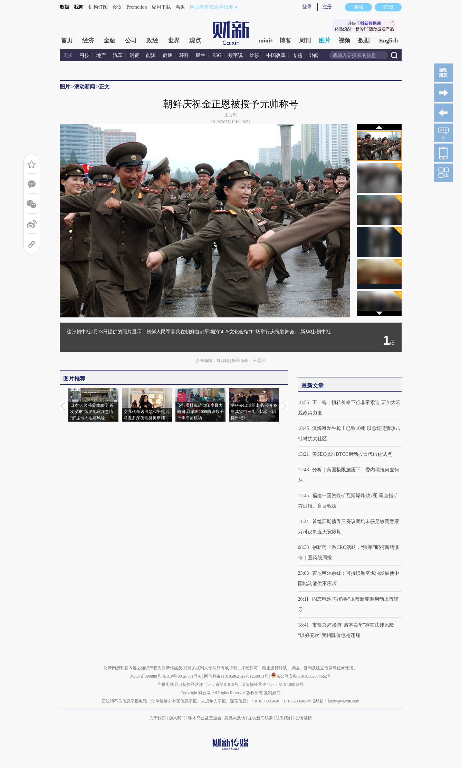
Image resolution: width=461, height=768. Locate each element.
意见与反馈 (234, 718)
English (388, 40)
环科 (184, 55)
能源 (151, 55)
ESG (216, 55)
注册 (327, 6)
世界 (174, 40)
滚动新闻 (84, 86)
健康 (167, 55)
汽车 (118, 55)
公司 (131, 40)
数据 (64, 7)
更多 (68, 55)
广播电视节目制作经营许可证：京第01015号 (197, 684)
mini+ (266, 40)
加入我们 (177, 718)
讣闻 (314, 55)
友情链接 (303, 718)
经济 (88, 40)
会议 (117, 7)
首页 (67, 40)
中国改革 (276, 55)
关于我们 (157, 718)
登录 (307, 6)
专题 (297, 55)
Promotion (137, 7)
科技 (84, 55)
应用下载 (161, 7)
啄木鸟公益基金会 (205, 718)
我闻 (79, 7)
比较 (254, 55)
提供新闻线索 (260, 718)
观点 (195, 40)
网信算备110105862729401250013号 (236, 676)
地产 (101, 55)
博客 (285, 40)
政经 (152, 40)
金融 (109, 40)
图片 (324, 40)
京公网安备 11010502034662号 (301, 676)
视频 (344, 40)
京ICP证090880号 (145, 676)
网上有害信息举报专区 (214, 7)
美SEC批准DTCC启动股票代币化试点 (352, 454)
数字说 (235, 55)
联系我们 (284, 718)
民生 (200, 55)
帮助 (180, 7)
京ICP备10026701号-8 (182, 676)
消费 (134, 55)
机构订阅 (98, 7)
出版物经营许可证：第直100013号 (272, 684)
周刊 (305, 40)
